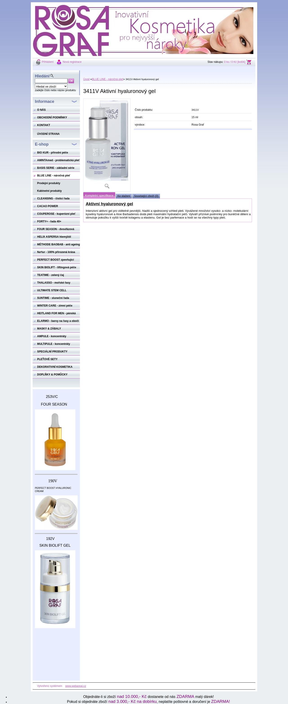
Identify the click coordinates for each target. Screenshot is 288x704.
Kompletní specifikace (99, 195)
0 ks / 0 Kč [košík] (234, 61)
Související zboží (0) (146, 196)
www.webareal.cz (75, 686)
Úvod (86, 79)
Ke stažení (123, 196)
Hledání (42, 76)
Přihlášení (48, 61)
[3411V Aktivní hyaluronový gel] (106, 145)
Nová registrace (72, 61)
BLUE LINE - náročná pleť (107, 79)
